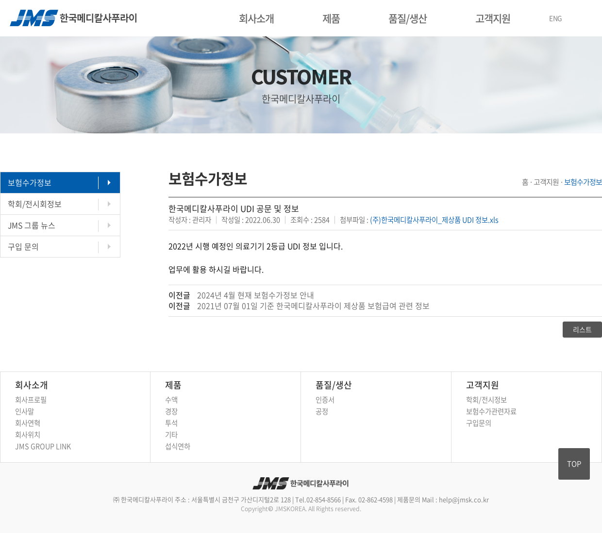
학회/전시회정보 (35, 204)
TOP (574, 463)
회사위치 (27, 434)
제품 (331, 18)
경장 (171, 411)
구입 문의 (23, 246)
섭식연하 (177, 446)
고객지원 (492, 18)
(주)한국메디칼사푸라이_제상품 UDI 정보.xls (434, 219)
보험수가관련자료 (491, 411)
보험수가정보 (29, 182)
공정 (322, 411)
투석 (171, 423)
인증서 (325, 399)
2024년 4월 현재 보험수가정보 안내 (255, 295)
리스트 (582, 329)
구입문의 (478, 423)
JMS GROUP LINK (43, 446)
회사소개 (256, 18)
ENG (555, 18)
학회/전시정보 (486, 399)
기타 (171, 434)
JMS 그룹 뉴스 (31, 225)
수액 (171, 399)
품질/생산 (407, 18)
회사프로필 (31, 399)
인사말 (24, 411)
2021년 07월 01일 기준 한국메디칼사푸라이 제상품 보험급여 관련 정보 (313, 305)
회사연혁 (27, 423)
